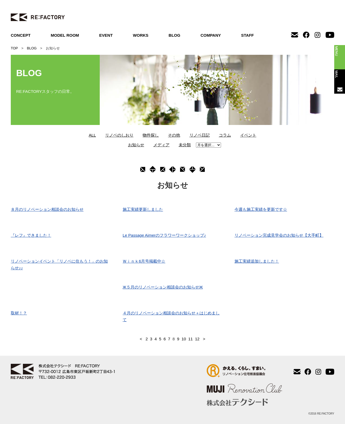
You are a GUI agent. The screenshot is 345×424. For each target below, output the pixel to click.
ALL (92, 135)
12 (197, 339)
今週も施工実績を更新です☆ (260, 209)
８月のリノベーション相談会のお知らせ (47, 209)
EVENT (106, 35)
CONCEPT (20, 35)
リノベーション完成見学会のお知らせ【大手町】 (278, 235)
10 (183, 339)
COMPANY (211, 35)
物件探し (151, 135)
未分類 (185, 145)
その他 (174, 135)
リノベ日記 (199, 135)
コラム (225, 135)
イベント (248, 135)
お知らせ (136, 145)
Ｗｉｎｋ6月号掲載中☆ (144, 261)
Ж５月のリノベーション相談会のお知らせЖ (163, 287)
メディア (161, 145)
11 (190, 339)
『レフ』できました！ (31, 235)
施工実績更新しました (143, 209)
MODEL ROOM (65, 35)
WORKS (141, 35)
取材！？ (19, 313)
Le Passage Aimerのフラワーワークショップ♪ (164, 235)
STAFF (247, 35)
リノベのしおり (119, 135)
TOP (14, 48)
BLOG (174, 35)
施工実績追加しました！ (256, 261)
